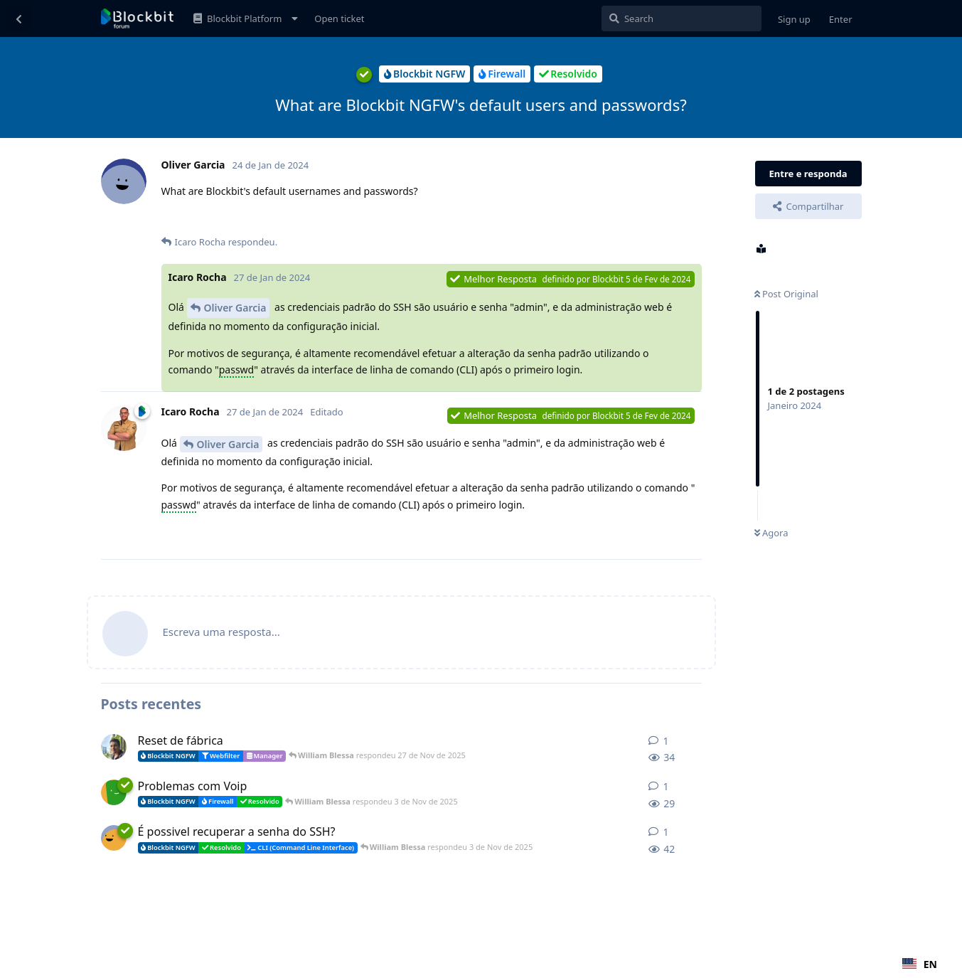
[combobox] (920, 964)
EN (919, 964)
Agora (771, 532)
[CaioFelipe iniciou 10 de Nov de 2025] (114, 747)
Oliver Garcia (235, 307)
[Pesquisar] (681, 18)
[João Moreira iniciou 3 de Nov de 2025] (114, 838)
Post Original (786, 293)
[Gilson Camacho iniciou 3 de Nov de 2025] (114, 792)
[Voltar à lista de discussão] (18, 18)
